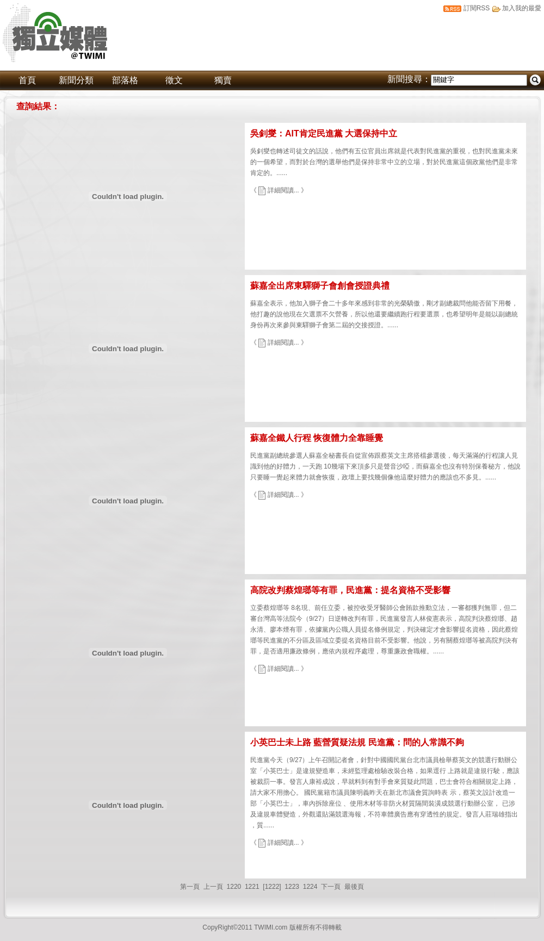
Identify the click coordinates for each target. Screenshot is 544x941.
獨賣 (223, 80)
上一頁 (213, 886)
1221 (252, 886)
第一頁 (190, 886)
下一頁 (331, 886)
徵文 (174, 80)
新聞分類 (76, 80)
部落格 (125, 80)
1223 (292, 886)
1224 (310, 886)
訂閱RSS (476, 8)
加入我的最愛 (521, 8)
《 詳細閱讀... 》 (278, 190)
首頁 (27, 80)
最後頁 (354, 886)
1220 (234, 886)
